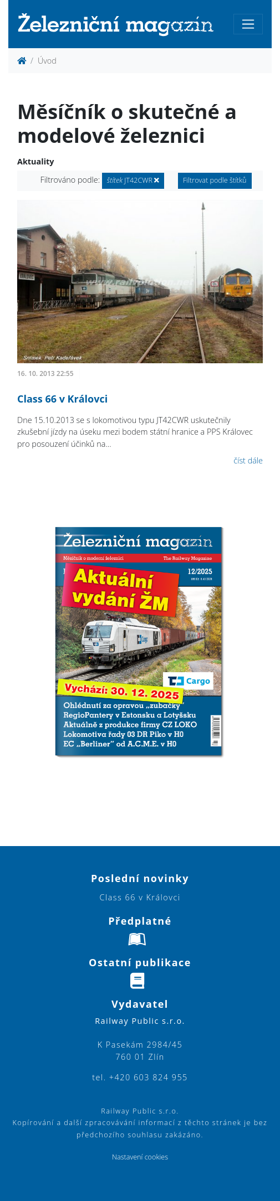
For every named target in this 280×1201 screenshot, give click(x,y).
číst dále (248, 460)
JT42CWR (133, 180)
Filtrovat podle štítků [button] (215, 180)
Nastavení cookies (140, 1157)
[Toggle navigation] (248, 24)
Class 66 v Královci (62, 398)
